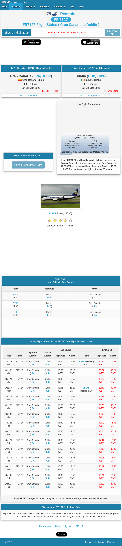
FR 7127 (61, 19)
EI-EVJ (52, 213)
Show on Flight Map (16, 32)
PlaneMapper (45, 526)
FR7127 (79, 526)
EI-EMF (86, 388)
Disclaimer (100, 542)
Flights (58, 526)
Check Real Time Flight (28, 165)
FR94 (15, 294)
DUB (49, 297)
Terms (89, 542)
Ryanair (67, 13)
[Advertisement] (61, 55)
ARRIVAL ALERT (112, 32)
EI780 (15, 303)
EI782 (15, 312)
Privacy (112, 542)
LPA (95, 297)
